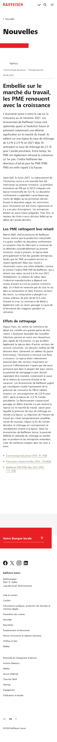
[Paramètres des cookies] (14, 614)
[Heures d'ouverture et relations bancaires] (22, 635)
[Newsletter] (8, 625)
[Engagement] (9, 690)
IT (16, 719)
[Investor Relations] (11, 663)
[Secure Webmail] (10, 674)
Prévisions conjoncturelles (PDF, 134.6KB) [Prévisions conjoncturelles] (28, 461)
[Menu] (52, 4)
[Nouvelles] (7, 619)
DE (4, 719)
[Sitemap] (6, 684)
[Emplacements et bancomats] (16, 630)
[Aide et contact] (10, 595)
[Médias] (6, 646)
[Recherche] (45, 4)
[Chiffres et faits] (10, 641)
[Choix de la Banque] (21, 539)
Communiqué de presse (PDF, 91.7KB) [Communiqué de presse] (26, 455)
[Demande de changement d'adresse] (20, 658)
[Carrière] (6, 600)
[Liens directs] (39, 4)
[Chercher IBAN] (10, 679)
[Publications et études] (13, 695)
